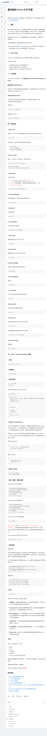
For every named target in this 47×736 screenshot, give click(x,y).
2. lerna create (11, 723)
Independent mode (12, 716)
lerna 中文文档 (22, 46)
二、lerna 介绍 (10, 709)
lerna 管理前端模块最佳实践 (17, 677)
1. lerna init (11, 721)
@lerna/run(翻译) (14, 691)
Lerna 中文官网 (14, 681)
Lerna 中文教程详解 (15, 679)
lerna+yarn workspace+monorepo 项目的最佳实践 (23, 689)
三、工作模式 (10, 711)
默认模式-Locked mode (13, 714)
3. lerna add (11, 726)
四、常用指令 (10, 719)
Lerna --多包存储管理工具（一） (18, 683)
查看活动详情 (15, 20)
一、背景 (9, 706)
